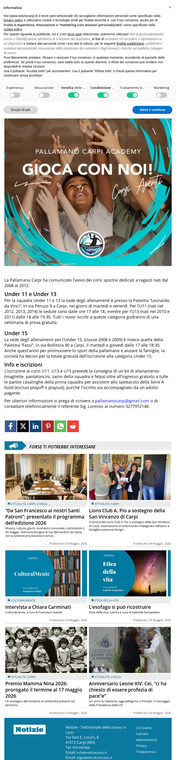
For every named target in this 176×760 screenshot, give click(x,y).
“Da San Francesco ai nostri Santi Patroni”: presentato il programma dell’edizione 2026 (44, 516)
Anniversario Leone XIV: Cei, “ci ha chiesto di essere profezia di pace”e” (127, 689)
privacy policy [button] (13, 20)
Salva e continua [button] (152, 110)
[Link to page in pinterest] (48, 426)
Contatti (142, 734)
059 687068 (81, 747)
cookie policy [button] (13, 29)
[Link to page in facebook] (10, 426)
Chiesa (42, 504)
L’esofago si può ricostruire (120, 607)
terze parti (75, 34)
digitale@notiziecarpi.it (94, 757)
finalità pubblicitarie (130, 43)
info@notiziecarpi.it (92, 752)
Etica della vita (107, 600)
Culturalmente (23, 600)
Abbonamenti (146, 740)
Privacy (141, 746)
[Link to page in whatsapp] (60, 426)
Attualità (18, 504)
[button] (170, 7)
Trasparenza (145, 751)
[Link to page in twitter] (23, 426)
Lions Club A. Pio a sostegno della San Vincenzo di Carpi (127, 513)
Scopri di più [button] (20, 110)
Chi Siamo (143, 728)
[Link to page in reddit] (73, 426)
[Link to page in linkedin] (35, 426)
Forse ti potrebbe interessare (62, 445)
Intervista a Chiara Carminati (38, 607)
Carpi (31, 504)
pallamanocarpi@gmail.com (122, 400)
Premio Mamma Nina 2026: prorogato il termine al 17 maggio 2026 (43, 689)
